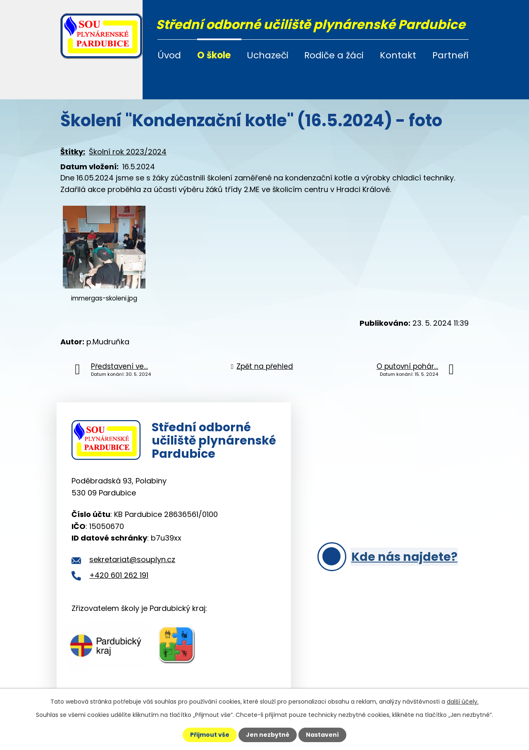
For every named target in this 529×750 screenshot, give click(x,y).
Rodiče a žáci (334, 55)
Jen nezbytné (267, 735)
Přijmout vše (209, 735)
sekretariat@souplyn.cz (132, 560)
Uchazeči (267, 55)
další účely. (463, 701)
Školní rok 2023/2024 (128, 152)
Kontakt (398, 55)
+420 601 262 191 (118, 575)
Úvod (169, 55)
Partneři (450, 55)
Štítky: (72, 152)
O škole (214, 55)
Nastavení (322, 735)
